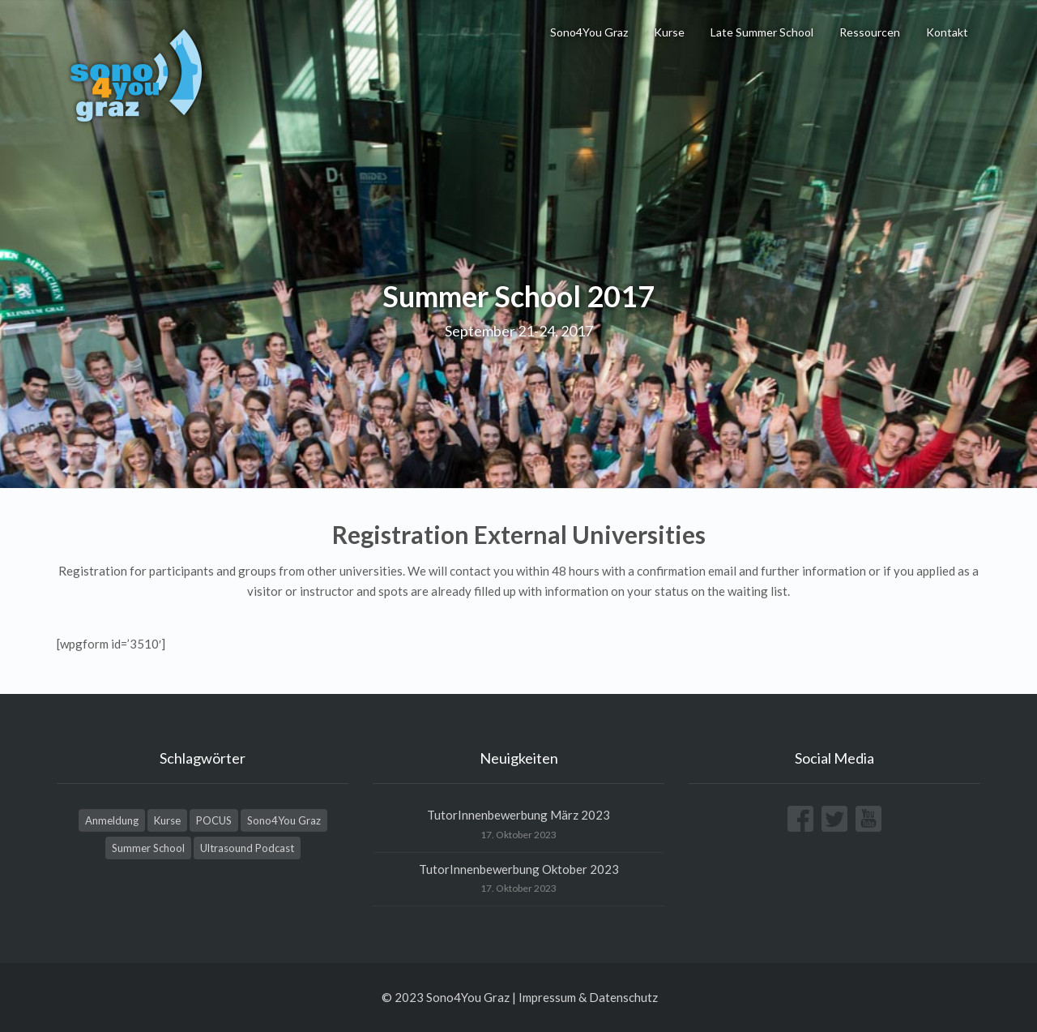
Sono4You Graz (589, 32)
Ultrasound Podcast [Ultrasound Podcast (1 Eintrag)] (247, 847)
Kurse (669, 32)
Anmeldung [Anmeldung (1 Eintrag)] (112, 820)
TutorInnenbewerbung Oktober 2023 (519, 869)
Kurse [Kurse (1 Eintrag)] (167, 820)
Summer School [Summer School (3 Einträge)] (148, 847)
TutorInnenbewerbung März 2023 (518, 814)
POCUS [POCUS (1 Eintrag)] (214, 820)
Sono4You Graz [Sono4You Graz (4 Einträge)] (284, 820)
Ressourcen (869, 32)
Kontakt (947, 32)
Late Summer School (762, 32)
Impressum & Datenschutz (588, 997)
